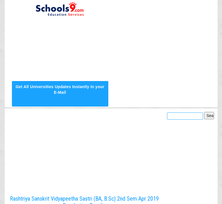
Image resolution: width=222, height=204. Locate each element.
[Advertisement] (162, 40)
